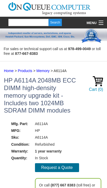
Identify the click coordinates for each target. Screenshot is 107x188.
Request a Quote (57, 167)
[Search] (28, 22)
